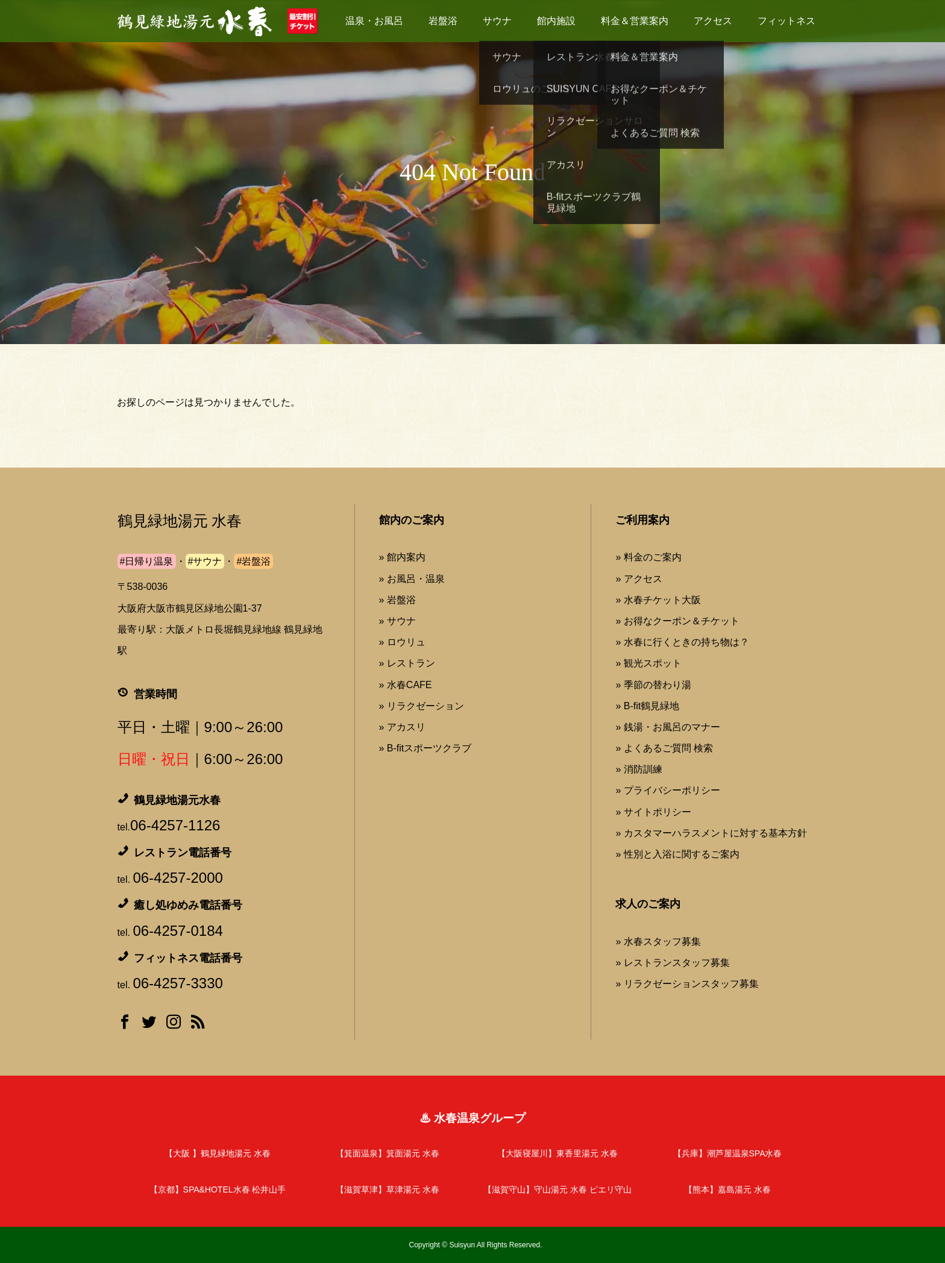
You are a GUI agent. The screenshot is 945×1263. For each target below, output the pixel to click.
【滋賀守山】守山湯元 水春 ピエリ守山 (557, 1189)
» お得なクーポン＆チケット (677, 621)
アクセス (713, 21)
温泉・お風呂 (374, 21)
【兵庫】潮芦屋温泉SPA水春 (727, 1153)
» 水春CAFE (405, 685)
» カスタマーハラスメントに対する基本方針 (710, 833)
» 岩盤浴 (397, 600)
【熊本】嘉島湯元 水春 (727, 1189)
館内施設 (556, 21)
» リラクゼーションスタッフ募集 (686, 984)
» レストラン (407, 663)
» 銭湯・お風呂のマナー (667, 727)
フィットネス (786, 21)
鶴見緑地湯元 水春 (180, 520)
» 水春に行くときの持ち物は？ (682, 642)
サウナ (497, 21)
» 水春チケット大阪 (657, 600)
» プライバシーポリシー (667, 790)
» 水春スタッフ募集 (657, 941)
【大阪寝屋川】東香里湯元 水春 (557, 1153)
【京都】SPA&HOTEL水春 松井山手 (217, 1189)
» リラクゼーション (421, 706)
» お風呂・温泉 (412, 579)
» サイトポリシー (653, 812)
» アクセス (638, 579)
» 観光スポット (648, 663)
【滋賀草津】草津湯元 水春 (387, 1189)
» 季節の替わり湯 (653, 685)
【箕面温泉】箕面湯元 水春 (387, 1153)
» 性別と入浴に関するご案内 (677, 854)
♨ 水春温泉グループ (472, 1118)
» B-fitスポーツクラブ (425, 748)
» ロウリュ (402, 642)
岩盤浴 (443, 21)
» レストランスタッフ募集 (672, 962)
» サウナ (397, 621)
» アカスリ (402, 727)
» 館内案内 (402, 557)
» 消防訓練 (638, 769)
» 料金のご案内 (648, 557)
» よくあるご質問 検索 (664, 748)
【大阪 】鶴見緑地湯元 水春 (218, 1153)
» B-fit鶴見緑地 (647, 706)
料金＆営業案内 (634, 21)
